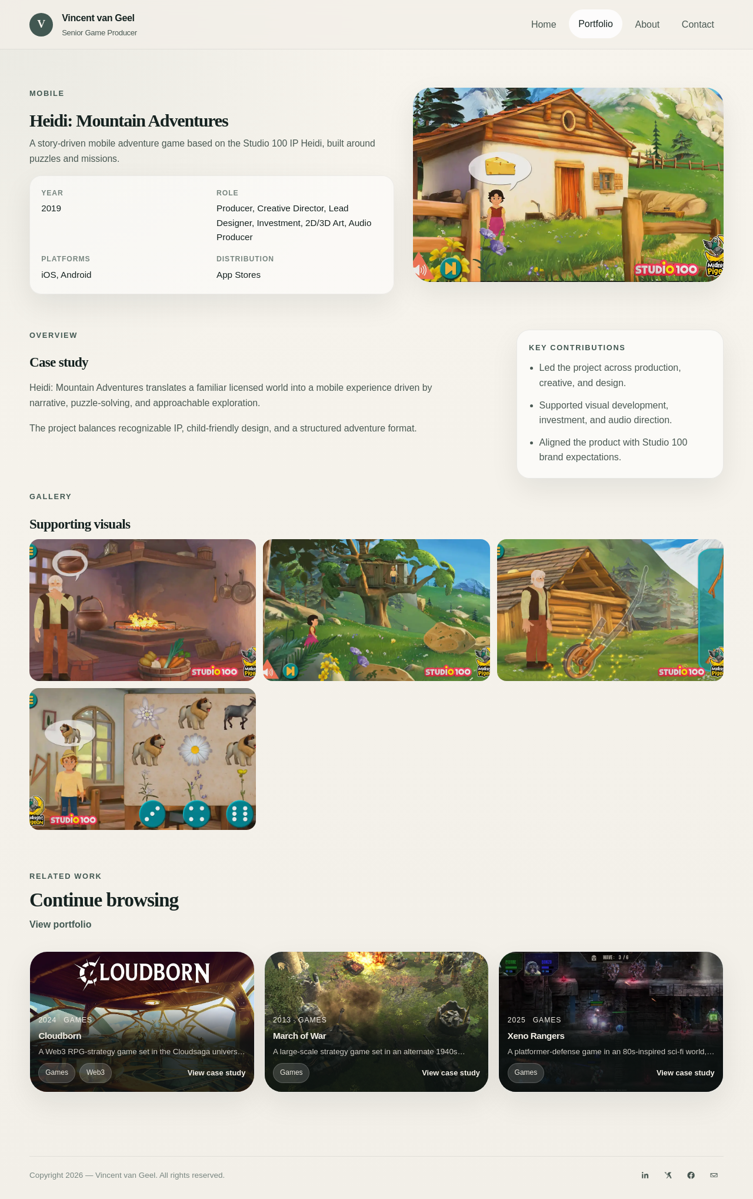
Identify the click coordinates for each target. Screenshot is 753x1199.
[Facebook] (691, 1175)
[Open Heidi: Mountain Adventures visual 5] (142, 759)
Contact (698, 24)
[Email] (714, 1175)
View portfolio (60, 924)
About (647, 24)
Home (544, 24)
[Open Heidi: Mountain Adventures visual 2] (142, 610)
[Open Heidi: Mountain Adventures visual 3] (376, 610)
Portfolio (595, 24)
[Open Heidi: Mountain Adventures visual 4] (610, 610)
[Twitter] (668, 1175)
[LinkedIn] (644, 1175)
